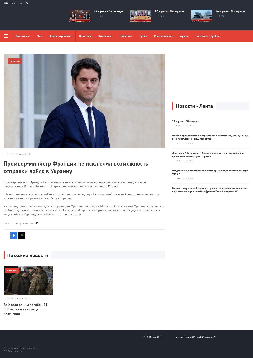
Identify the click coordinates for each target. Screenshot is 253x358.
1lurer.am (17, 351)
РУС (20, 2)
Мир (39, 36)
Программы (22, 36)
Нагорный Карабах (207, 36)
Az (27, 2)
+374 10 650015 (152, 337)
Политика (85, 36)
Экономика (105, 36)
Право (143, 36)
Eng (13, 2)
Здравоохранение (60, 36)
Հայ (6, 2)
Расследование (163, 36)
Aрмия (184, 36)
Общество (125, 36)
